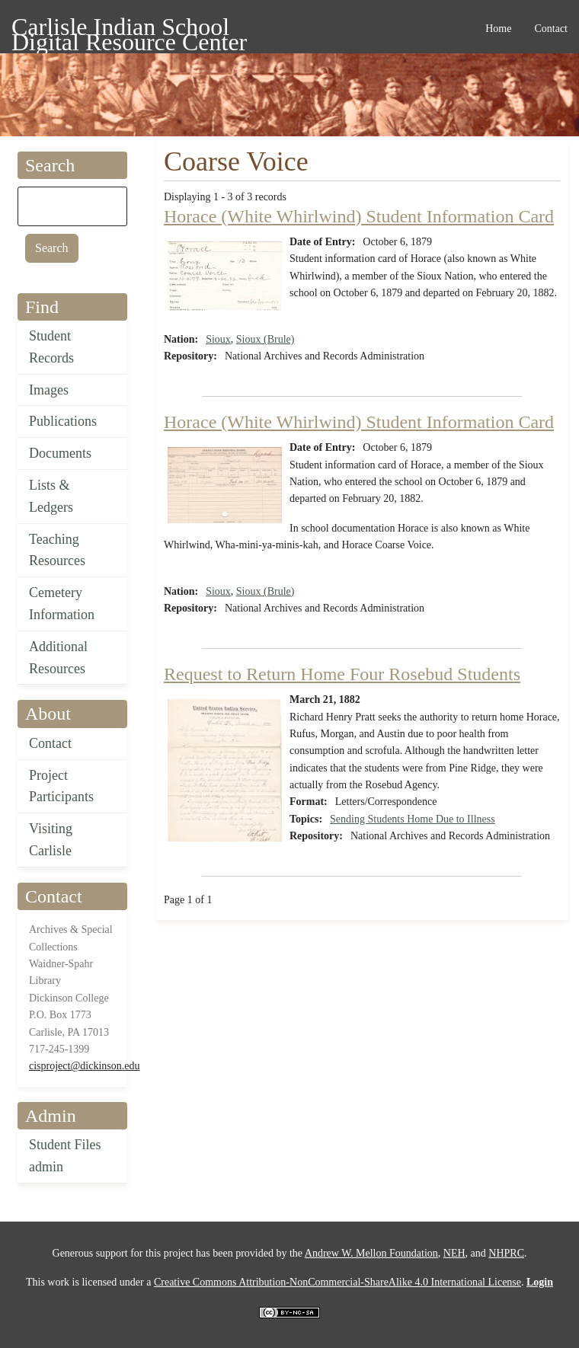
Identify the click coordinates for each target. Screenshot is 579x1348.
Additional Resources (58, 657)
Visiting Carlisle (50, 839)
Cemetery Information (61, 603)
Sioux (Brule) (265, 339)
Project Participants (61, 786)
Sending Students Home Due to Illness (412, 819)
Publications (63, 421)
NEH (454, 1253)
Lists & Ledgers (51, 496)
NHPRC (506, 1253)
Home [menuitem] (498, 28)
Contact (50, 743)
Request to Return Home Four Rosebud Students (342, 674)
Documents (60, 453)
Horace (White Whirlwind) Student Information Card (359, 216)
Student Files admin (65, 1155)
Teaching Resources (57, 550)
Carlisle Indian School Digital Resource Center (129, 29)
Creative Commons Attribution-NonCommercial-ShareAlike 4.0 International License (337, 1282)
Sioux (218, 339)
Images (49, 390)
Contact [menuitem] (551, 28)
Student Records (51, 347)
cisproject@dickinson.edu (84, 1066)
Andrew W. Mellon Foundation (371, 1253)
